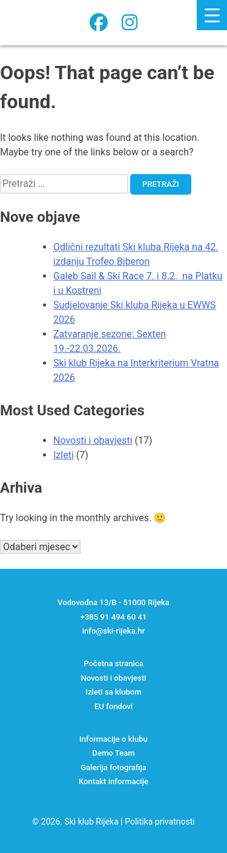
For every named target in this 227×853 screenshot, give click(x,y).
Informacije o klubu (113, 739)
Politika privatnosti (160, 821)
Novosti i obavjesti (93, 440)
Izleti (63, 455)
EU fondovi (113, 706)
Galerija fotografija (113, 767)
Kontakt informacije (113, 781)
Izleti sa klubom (113, 691)
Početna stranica (113, 663)
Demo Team (113, 752)
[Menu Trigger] (212, 15)
